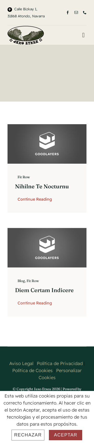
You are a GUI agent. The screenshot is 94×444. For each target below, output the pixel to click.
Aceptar (65, 434)
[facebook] (67, 12)
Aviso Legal (21, 363)
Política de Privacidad (60, 363)
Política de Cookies (32, 370)
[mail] (76, 12)
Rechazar (28, 434)
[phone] (84, 12)
